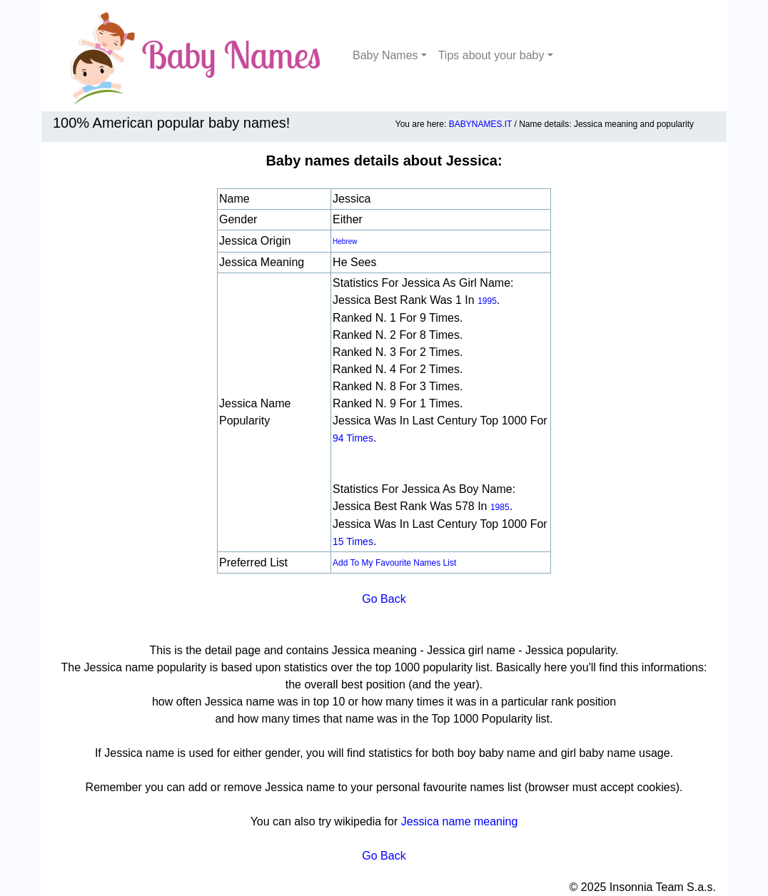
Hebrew (345, 241)
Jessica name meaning (459, 821)
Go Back (383, 599)
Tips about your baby (491, 55)
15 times (353, 541)
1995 (487, 301)
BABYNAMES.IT (480, 124)
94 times (353, 438)
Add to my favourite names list (394, 563)
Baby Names (385, 55)
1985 (500, 507)
